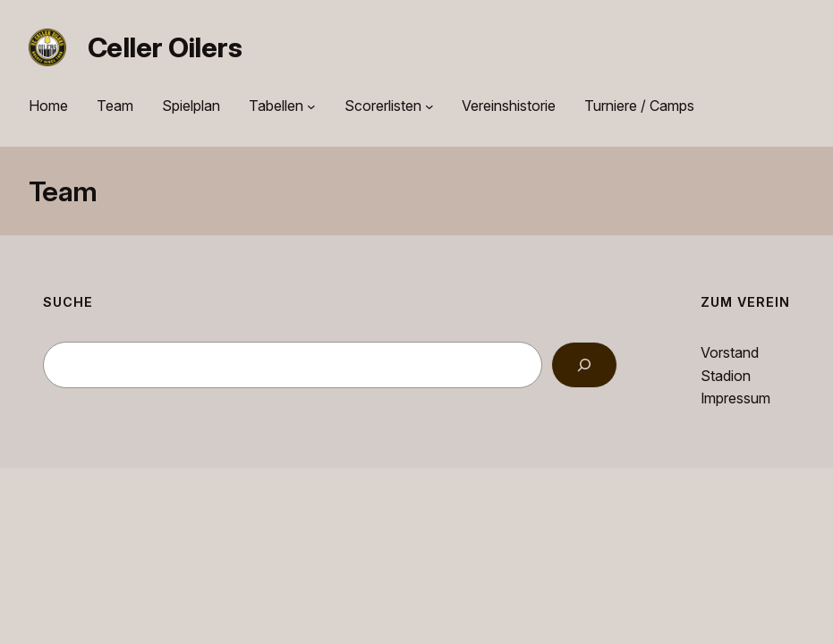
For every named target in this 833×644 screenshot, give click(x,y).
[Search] (584, 365)
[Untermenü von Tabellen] (311, 106)
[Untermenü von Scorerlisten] (429, 106)
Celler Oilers (165, 47)
